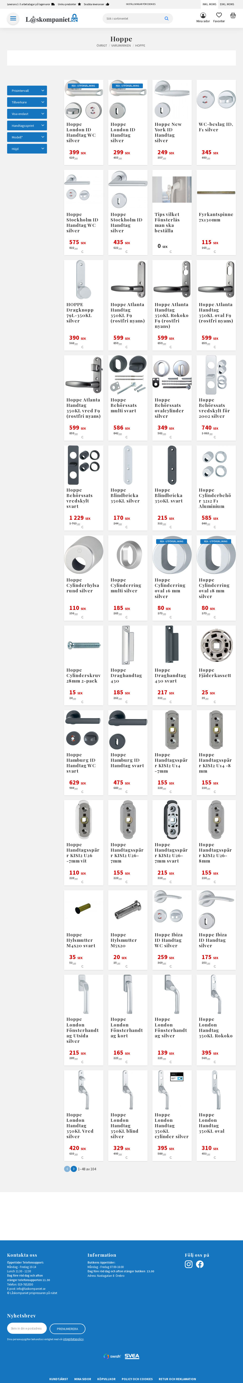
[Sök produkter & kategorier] (138, 18)
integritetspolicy (73, 1339)
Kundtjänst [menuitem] (58, 1379)
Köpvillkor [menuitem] (106, 1379)
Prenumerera (67, 1328)
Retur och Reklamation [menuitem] (177, 1379)
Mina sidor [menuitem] (203, 21)
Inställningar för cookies (140, 4)
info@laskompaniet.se (31, 1289)
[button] (219, 18)
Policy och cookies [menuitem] (137, 1379)
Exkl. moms (227, 4)
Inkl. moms (209, 4)
